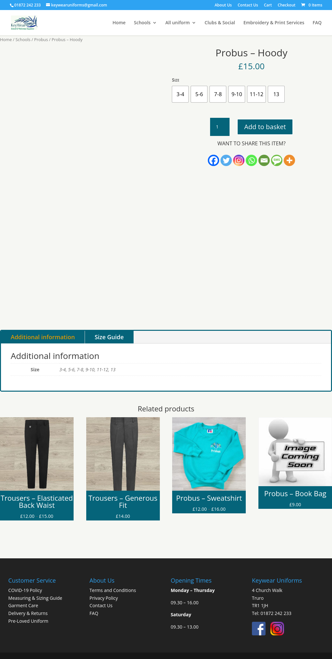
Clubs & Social (220, 23)
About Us (223, 5)
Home (119, 23)
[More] (289, 160)
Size (175, 80)
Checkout (287, 5)
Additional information (43, 337)
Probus (41, 39)
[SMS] (276, 160)
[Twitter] (226, 160)
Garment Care (23, 605)
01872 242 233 (275, 613)
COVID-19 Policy (25, 590)
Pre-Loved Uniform (28, 621)
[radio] (180, 94)
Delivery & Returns (28, 613)
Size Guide (109, 337)
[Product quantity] (220, 127)
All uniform (177, 23)
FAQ (317, 23)
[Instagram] (238, 160)
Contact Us (248, 5)
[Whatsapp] (251, 160)
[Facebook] (213, 160)
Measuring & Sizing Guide (35, 598)
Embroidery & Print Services (273, 23)
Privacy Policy (103, 598)
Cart (268, 5)
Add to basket (265, 126)
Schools (142, 23)
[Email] (264, 160)
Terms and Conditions (112, 590)
